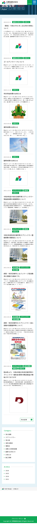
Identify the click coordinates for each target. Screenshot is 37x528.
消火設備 (8, 434)
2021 (7, 479)
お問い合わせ (18, 510)
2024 (7, 476)
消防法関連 (9, 443)
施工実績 (8, 457)
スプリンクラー (11, 437)
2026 (7, 471)
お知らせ (8, 455)
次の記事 (24, 420)
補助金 (8, 446)
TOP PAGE (8, 489)
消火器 (8, 440)
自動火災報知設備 (11, 449)
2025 (7, 473)
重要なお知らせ (11, 452)
